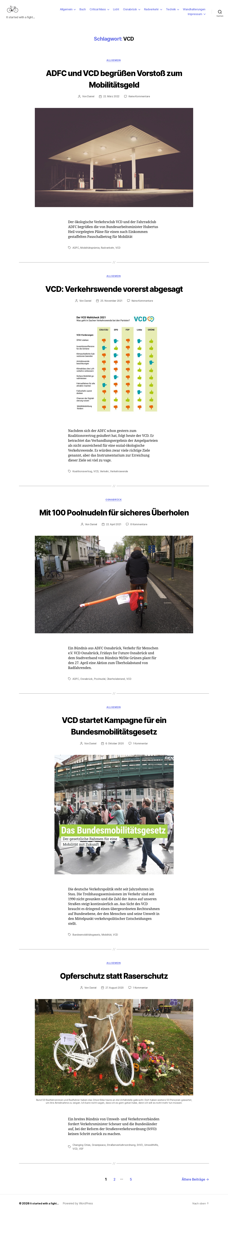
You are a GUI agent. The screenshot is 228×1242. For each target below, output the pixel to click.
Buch (82, 11)
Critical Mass (98, 11)
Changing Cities (82, 1175)
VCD (118, 253)
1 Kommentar (141, 773)
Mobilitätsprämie (90, 253)
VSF (96, 1179)
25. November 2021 (111, 318)
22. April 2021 (113, 553)
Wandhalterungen (194, 11)
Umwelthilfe (79, 1179)
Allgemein (66, 11)
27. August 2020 (114, 1018)
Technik (171, 11)
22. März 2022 (111, 101)
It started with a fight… (45, 1233)
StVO (142, 1175)
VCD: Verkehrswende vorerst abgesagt (114, 300)
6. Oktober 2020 (114, 773)
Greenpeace (99, 1175)
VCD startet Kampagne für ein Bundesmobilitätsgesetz (114, 755)
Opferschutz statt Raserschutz (114, 1005)
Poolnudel (100, 708)
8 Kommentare (139, 553)
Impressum (195, 16)
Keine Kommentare (140, 101)
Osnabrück (130, 11)
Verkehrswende (119, 488)
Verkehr (104, 488)
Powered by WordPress (79, 1233)
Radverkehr (151, 11)
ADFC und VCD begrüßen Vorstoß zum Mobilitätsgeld (114, 83)
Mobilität (107, 964)
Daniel (90, 101)
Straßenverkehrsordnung (122, 1175)
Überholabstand (117, 708)
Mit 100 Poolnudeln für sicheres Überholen (114, 535)
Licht (116, 11)
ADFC (76, 253)
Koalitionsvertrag (82, 488)
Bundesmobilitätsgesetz (87, 964)
